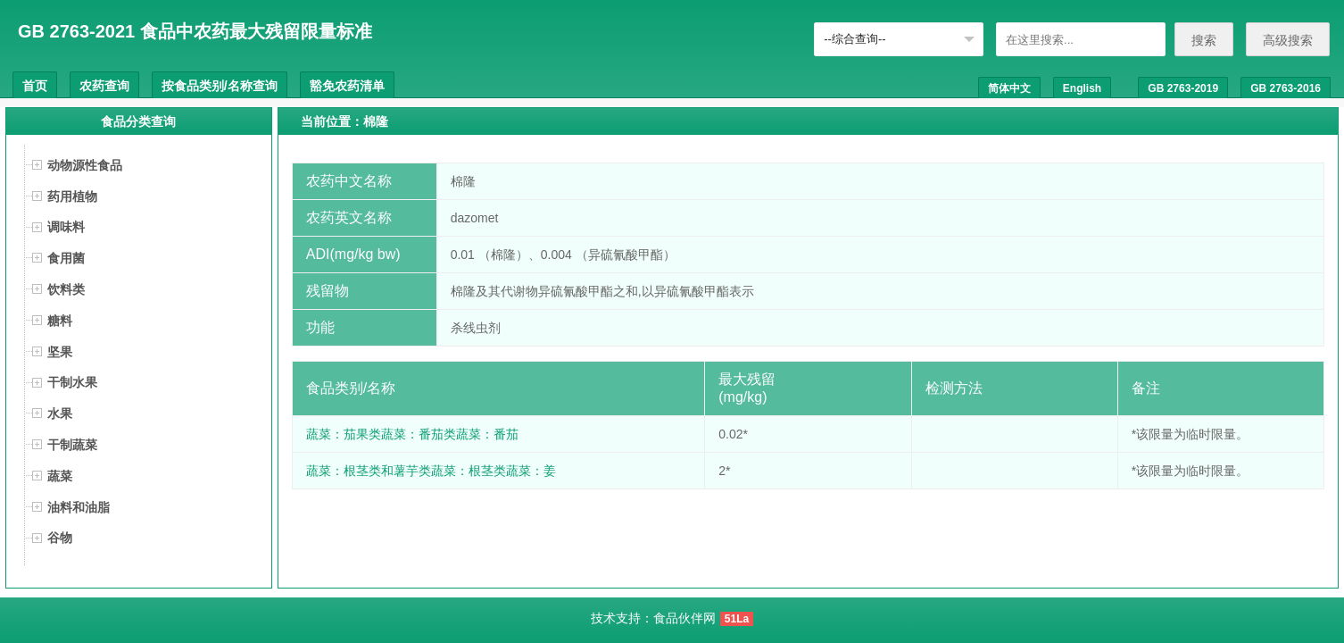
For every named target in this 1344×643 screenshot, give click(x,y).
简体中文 (1009, 88)
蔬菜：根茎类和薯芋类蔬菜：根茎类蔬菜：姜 (431, 470)
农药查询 (104, 86)
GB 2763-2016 (1285, 88)
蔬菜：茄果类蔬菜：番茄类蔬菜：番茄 (412, 434)
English (1082, 88)
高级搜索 (1288, 40)
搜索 (1203, 40)
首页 (34, 86)
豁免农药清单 (347, 86)
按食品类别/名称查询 (220, 86)
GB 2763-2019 (1183, 88)
